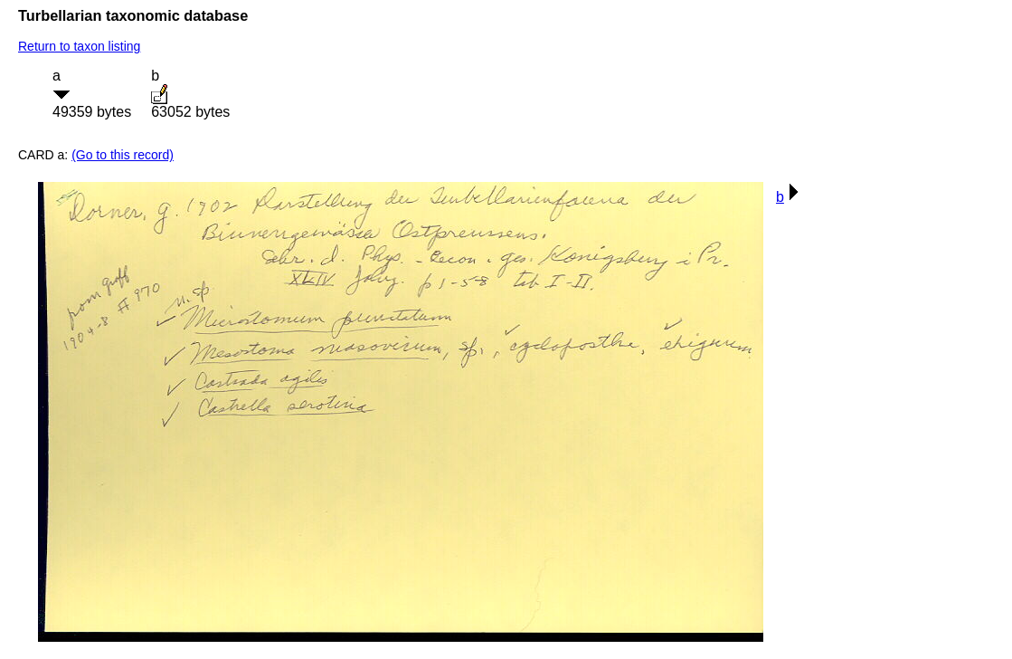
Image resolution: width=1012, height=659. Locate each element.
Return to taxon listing (79, 46)
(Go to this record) (122, 155)
